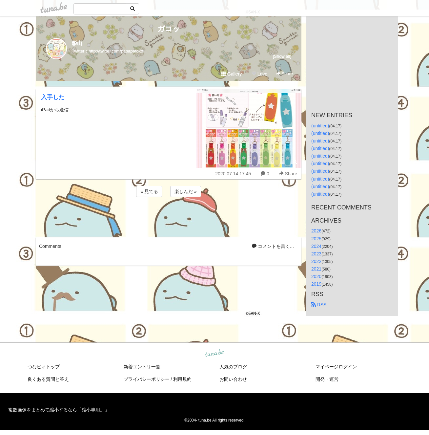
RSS (319, 304)
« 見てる (149, 191)
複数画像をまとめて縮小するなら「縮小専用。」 (58, 409)
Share (284, 73)
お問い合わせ (233, 379)
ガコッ (168, 29)
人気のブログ (233, 366)
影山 (77, 43)
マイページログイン (336, 366)
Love (259, 73)
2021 (316, 269)
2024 (316, 246)
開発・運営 (327, 379)
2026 (316, 230)
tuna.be (214, 353)
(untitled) (320, 125)
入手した (53, 97)
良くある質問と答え (48, 379)
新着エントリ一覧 (142, 366)
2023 (316, 253)
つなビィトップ (44, 366)
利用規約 (182, 379)
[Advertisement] (168, 216)
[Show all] (282, 56)
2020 (316, 276)
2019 (316, 284)
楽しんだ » (185, 191)
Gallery (231, 73)
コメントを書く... (273, 246)
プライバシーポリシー (147, 379)
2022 (316, 261)
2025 (316, 238)
